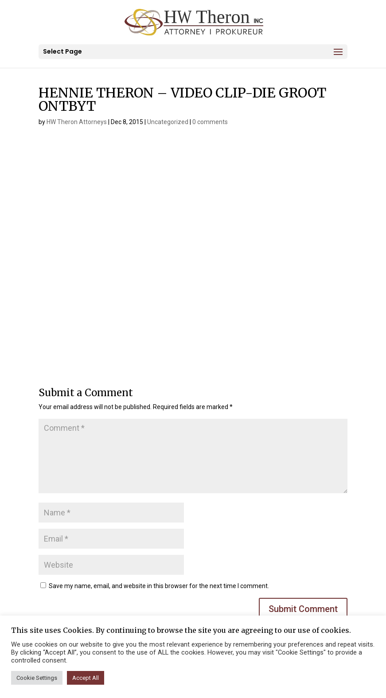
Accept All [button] (85, 678)
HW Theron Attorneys (77, 121)
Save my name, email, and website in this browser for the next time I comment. (159, 585)
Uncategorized (167, 121)
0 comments (210, 121)
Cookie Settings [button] (36, 678)
